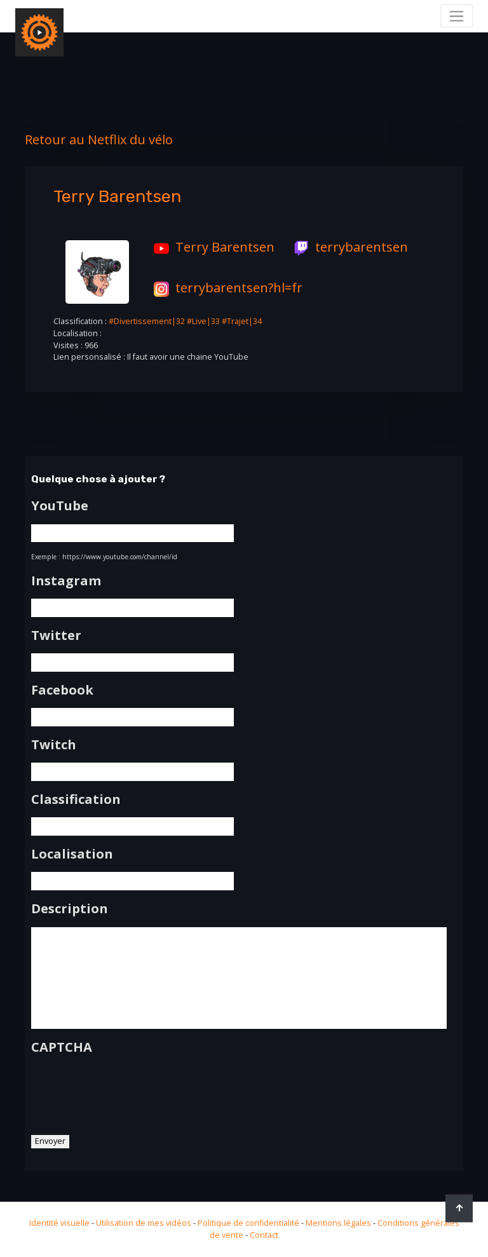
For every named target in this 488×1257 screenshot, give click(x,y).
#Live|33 (203, 321)
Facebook (62, 690)
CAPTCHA (61, 1047)
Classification (76, 799)
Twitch (53, 745)
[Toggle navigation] (456, 15)
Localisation (72, 854)
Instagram (66, 581)
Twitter (56, 635)
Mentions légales (338, 1223)
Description (69, 908)
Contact (264, 1235)
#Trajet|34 (242, 321)
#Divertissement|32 (147, 321)
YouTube (59, 506)
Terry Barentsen (210, 246)
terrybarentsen (347, 246)
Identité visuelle (59, 1223)
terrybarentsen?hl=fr (224, 287)
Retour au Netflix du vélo (99, 139)
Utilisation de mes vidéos (143, 1223)
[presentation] (127, 1090)
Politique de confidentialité (248, 1223)
